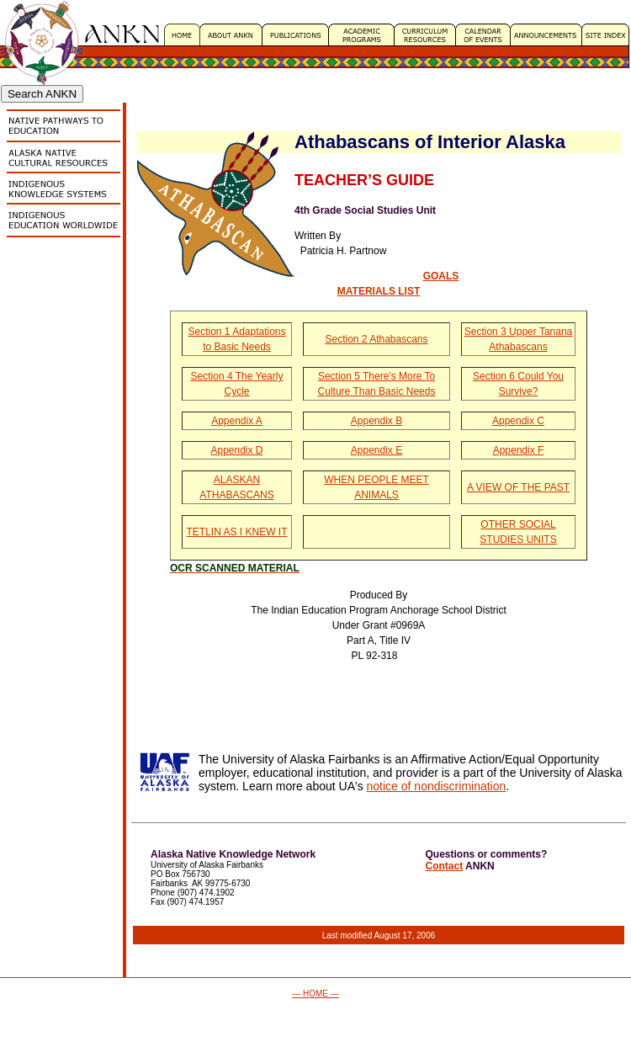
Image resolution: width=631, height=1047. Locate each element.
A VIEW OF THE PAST (518, 487)
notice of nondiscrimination (436, 786)
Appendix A (236, 421)
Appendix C (518, 421)
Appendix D (236, 450)
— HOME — (315, 993)
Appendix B (376, 421)
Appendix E (376, 450)
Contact (445, 866)
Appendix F (518, 450)
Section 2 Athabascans (376, 339)
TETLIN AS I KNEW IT (236, 532)
